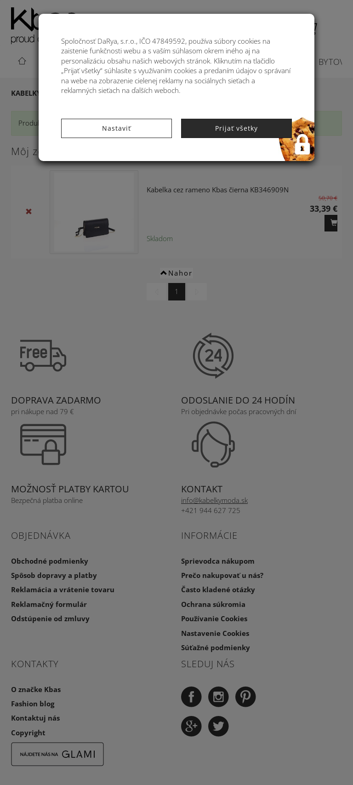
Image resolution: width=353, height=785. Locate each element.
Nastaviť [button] (116, 128)
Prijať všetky (236, 128)
